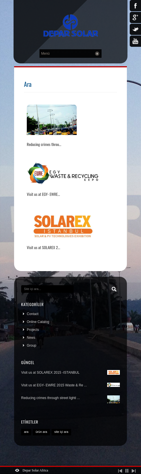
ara (26, 431)
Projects (33, 330)
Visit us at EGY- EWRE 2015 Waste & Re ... (70, 385)
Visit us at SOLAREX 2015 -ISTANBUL (70, 372)
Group (31, 345)
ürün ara (41, 431)
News (31, 338)
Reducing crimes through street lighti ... (70, 398)
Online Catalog (38, 322)
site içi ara (61, 431)
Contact (32, 314)
